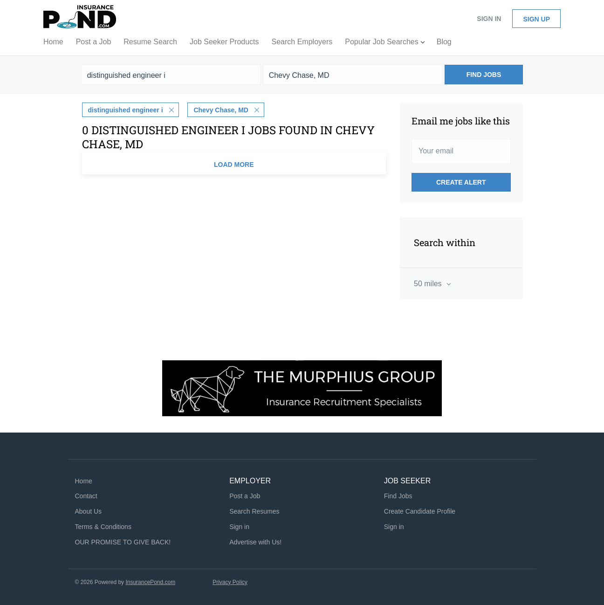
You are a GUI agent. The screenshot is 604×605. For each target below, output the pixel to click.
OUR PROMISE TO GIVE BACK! (123, 542)
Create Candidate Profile (419, 511)
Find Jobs (484, 74)
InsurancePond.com (150, 582)
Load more (234, 164)
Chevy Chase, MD (220, 110)
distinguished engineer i (125, 110)
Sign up (536, 19)
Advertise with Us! (255, 542)
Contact (86, 496)
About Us (88, 511)
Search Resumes (254, 511)
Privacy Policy (230, 582)
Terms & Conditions (103, 526)
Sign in (489, 18)
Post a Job (244, 496)
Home (83, 481)
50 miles (429, 284)
